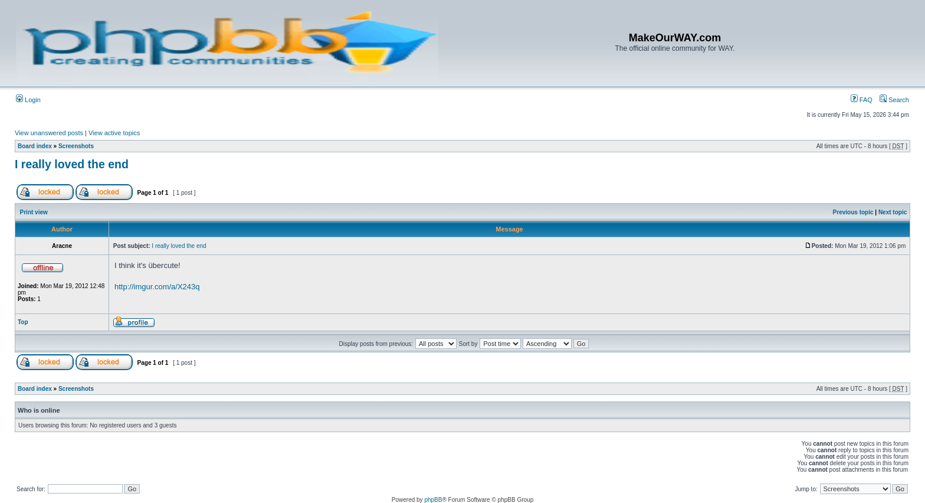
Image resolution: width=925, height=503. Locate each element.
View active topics (114, 132)
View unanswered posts (49, 132)
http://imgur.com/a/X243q (157, 286)
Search (894, 99)
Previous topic (853, 212)
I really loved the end (72, 164)
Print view (34, 212)
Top (23, 322)
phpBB (433, 500)
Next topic (892, 212)
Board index (35, 146)
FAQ (861, 99)
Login (28, 99)
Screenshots (76, 146)
